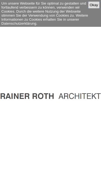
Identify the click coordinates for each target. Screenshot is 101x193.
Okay (94, 5)
